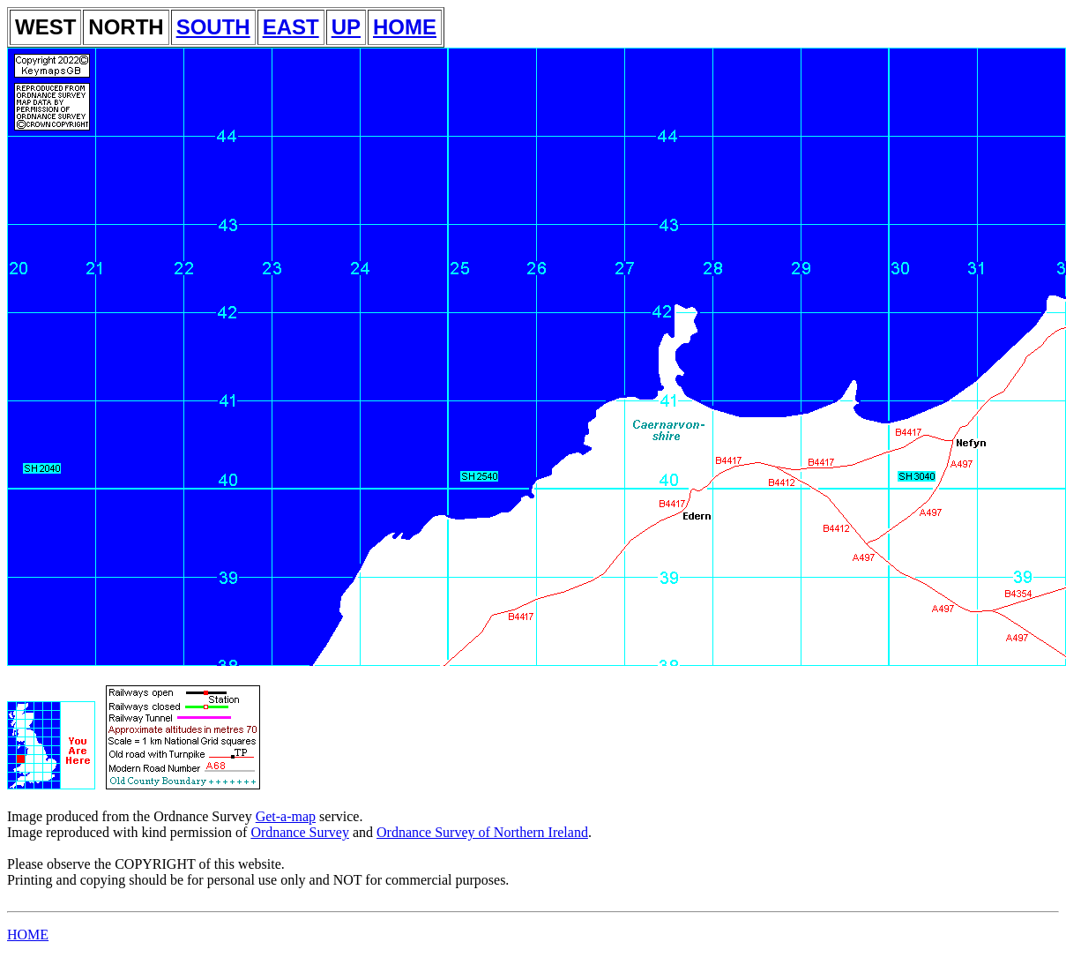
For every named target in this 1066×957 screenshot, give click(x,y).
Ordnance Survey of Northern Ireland (482, 832)
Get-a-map (286, 816)
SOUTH (213, 27)
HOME (404, 27)
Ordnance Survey (299, 832)
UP (346, 27)
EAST (291, 27)
